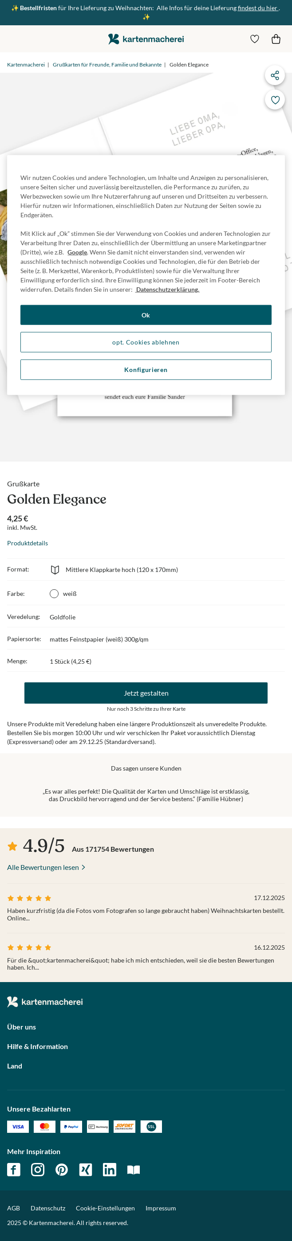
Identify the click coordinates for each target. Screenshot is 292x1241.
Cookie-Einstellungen (105, 1208)
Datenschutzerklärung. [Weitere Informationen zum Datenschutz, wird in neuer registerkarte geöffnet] (167, 289)
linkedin (109, 1169)
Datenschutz (48, 1208)
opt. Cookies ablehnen (146, 342)
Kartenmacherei (26, 64)
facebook (13, 1169)
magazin (133, 1169)
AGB (13, 1208)
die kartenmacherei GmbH (146, 38)
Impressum (161, 1208)
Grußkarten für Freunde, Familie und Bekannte (107, 64)
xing (85, 1169)
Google (77, 252)
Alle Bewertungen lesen (43, 867)
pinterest (61, 1169)
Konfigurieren (145, 369)
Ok (146, 315)
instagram (37, 1169)
